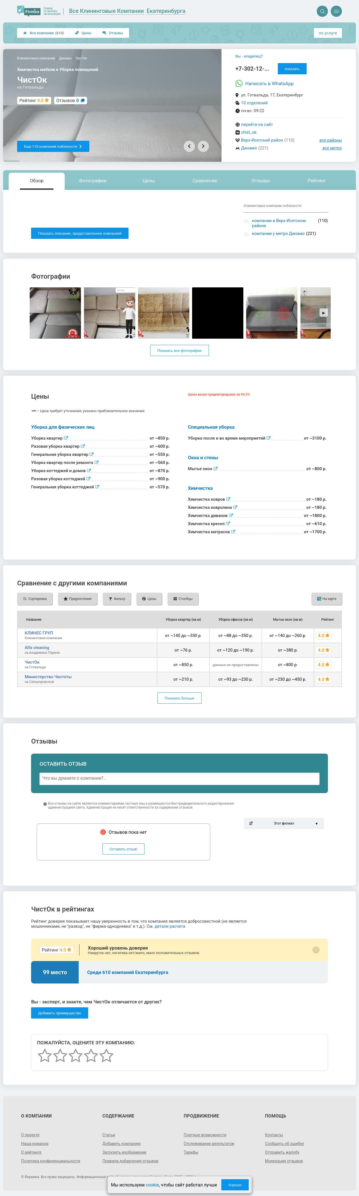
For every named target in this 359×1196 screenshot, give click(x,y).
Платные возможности (205, 1135)
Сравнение (204, 180)
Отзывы (112, 33)
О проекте (30, 1135)
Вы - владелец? (249, 56)
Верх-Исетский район (262, 140)
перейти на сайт (257, 124)
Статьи (108, 1135)
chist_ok (249, 132)
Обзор (37, 180)
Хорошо (235, 1185)
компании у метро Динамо (278, 233)
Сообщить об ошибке (284, 1143)
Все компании (43, 33)
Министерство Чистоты (48, 676)
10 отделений (254, 102)
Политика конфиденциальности (50, 1161)
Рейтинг (317, 180)
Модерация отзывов (284, 1161)
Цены (83, 33)
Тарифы (191, 1152)
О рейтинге (31, 1152)
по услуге (328, 33)
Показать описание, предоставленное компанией (80, 233)
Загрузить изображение (124, 1152)
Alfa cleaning (37, 647)
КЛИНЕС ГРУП (39, 633)
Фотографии (92, 180)
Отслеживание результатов (209, 1143)
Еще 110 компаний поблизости (53, 146)
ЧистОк (32, 662)
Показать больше (179, 698)
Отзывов (67, 100)
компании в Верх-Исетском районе (279, 223)
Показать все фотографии (179, 350)
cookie (152, 1185)
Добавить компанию (121, 1143)
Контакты (274, 1135)
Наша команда (34, 1143)
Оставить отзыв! (123, 849)
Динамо (249, 148)
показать (292, 69)
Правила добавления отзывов (130, 1161)
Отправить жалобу (282, 1152)
